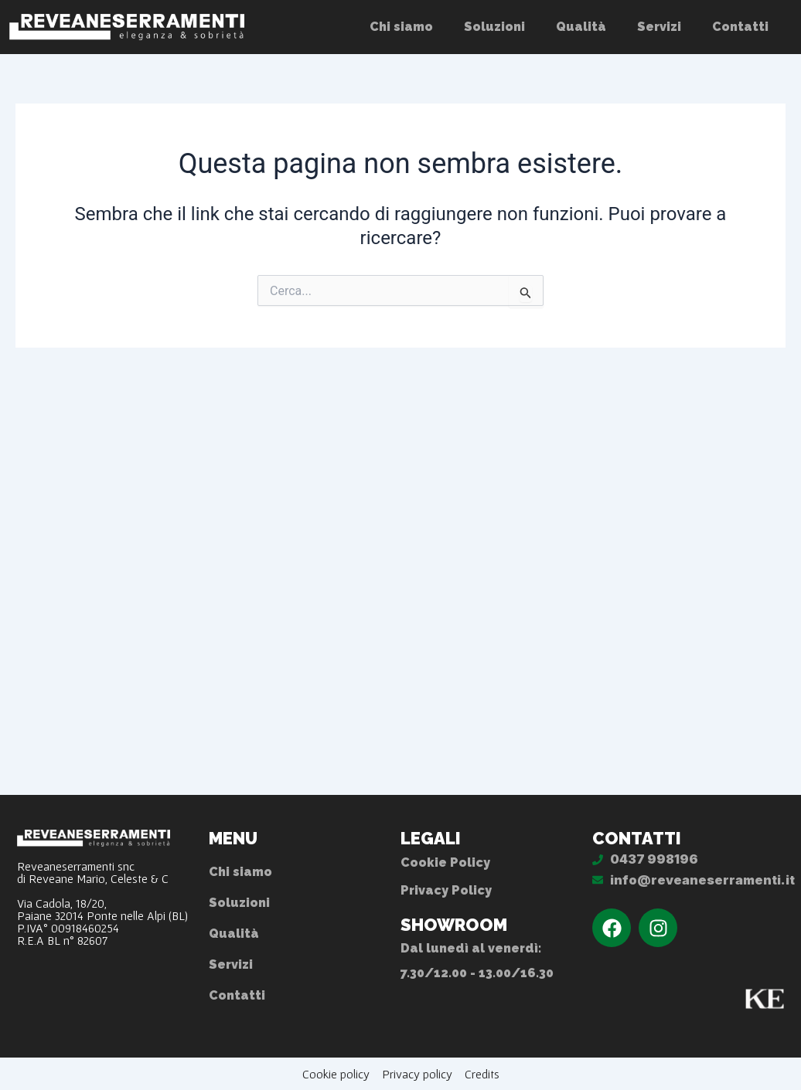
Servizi (659, 26)
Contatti (740, 26)
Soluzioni (494, 26)
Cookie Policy (445, 862)
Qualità (581, 26)
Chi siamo (401, 26)
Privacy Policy (446, 890)
